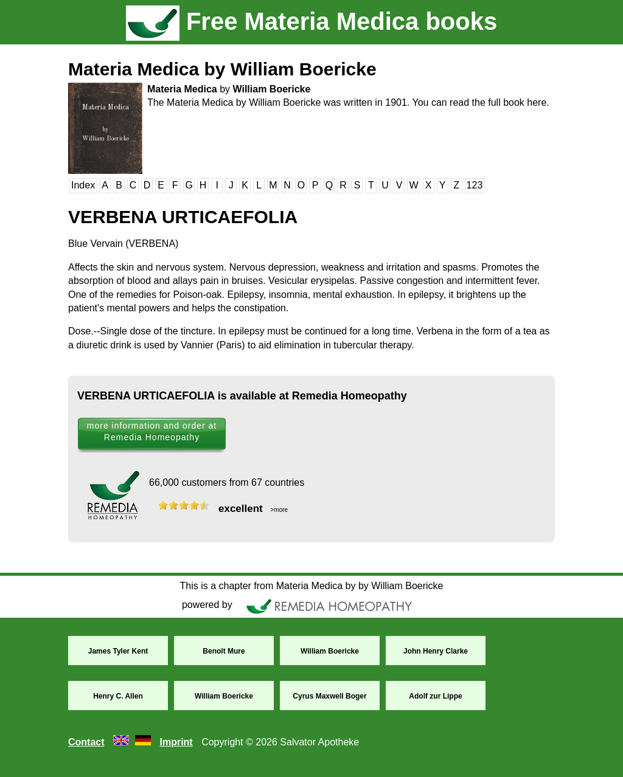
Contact (86, 742)
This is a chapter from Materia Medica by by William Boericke (311, 586)
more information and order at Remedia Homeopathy (152, 431)
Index (83, 185)
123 (475, 185)
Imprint (175, 742)
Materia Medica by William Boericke (222, 69)
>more (278, 509)
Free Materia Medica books (311, 21)
